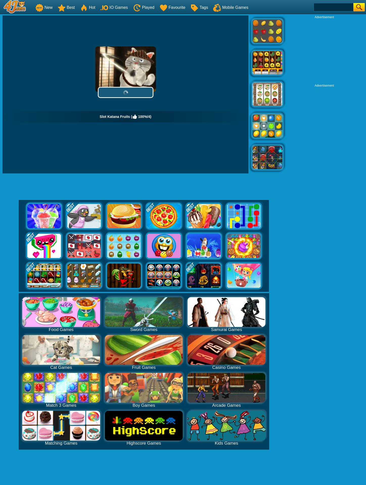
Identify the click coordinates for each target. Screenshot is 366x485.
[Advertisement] (324, 50)
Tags (199, 7)
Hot (87, 7)
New (44, 7)
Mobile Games (230, 7)
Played (143, 7)
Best (66, 7)
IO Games (114, 7)
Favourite (172, 7)
